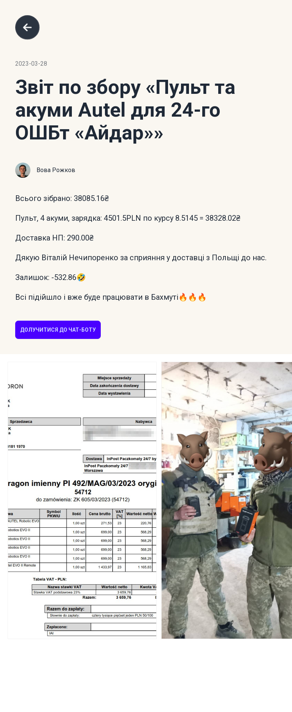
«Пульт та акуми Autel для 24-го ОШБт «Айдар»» (125, 110)
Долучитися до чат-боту (58, 330)
